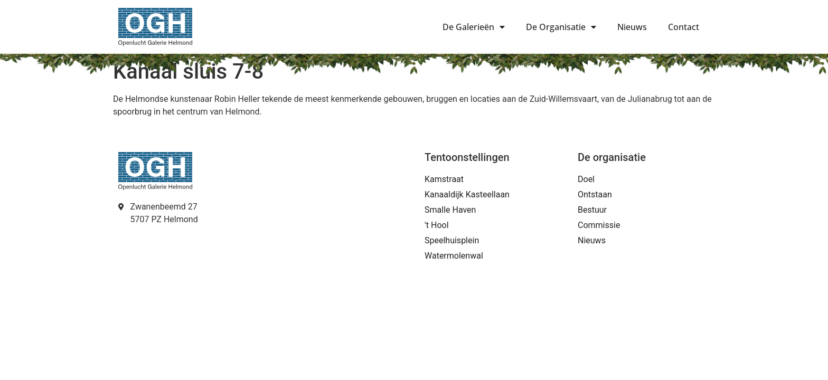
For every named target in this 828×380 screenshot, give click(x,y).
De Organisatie (561, 26)
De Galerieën (474, 26)
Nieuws (632, 27)
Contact (683, 27)
